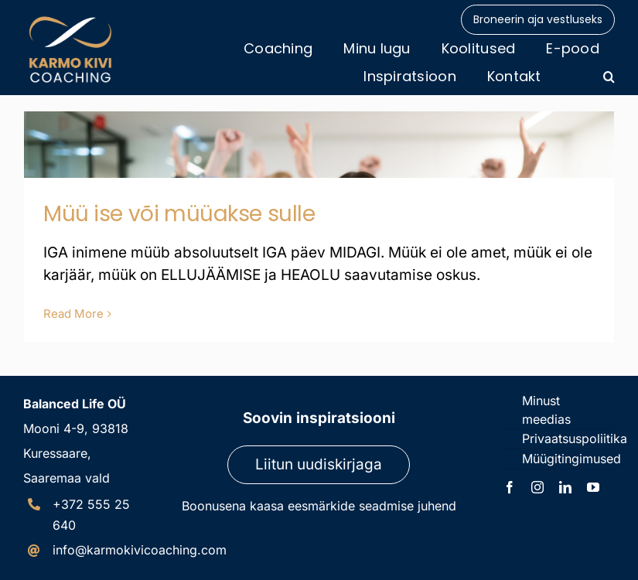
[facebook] (509, 487)
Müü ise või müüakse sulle (179, 214)
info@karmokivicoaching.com (140, 550)
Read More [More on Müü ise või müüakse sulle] (73, 313)
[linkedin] (565, 487)
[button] (609, 76)
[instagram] (537, 487)
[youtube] (593, 487)
